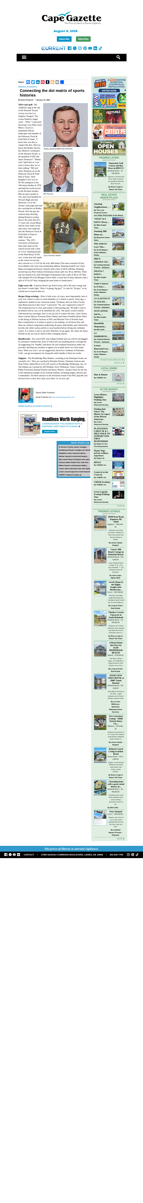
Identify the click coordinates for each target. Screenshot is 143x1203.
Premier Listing (109, 157)
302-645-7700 (116, 855)
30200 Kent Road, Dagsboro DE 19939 (116, 519)
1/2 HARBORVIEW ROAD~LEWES (101, 335)
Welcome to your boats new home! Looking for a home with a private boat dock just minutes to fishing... (116, 534)
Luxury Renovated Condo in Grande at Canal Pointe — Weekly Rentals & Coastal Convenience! (102, 347)
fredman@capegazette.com (63, 397)
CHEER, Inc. (102, 378)
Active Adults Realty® (116, 544)
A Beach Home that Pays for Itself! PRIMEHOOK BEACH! (116, 647)
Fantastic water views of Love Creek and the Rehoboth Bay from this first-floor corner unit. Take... (115, 822)
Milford (110, 655)
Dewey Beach (112, 757)
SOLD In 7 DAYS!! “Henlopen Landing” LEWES (99, 273)
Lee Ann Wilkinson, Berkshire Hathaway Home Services (115, 707)
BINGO (97, 462)
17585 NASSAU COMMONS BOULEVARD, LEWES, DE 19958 (72, 855)
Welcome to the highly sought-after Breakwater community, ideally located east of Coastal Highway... (116, 599)
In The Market (109, 389)
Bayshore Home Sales (102, 238)
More (119, 383)
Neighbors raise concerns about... (72, 453)
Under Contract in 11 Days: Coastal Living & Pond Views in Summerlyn (101, 285)
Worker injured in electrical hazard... (73, 456)
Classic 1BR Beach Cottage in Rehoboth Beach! (116, 552)
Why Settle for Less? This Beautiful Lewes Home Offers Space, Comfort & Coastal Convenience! (102, 245)
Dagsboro (111, 524)
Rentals (118, 363)
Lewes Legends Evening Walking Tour (101, 494)
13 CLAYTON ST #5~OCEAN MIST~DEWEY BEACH (102, 300)
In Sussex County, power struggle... (73, 447)
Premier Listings (109, 511)
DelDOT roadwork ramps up (70, 475)
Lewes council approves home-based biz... (76, 472)
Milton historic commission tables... (73, 465)
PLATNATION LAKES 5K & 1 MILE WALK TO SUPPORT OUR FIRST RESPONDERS (102, 434)
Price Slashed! (115, 811)
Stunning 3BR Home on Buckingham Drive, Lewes (100, 233)
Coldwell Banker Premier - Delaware (102, 266)
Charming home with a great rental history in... (116, 784)
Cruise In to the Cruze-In (101, 473)
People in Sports (27, 87)
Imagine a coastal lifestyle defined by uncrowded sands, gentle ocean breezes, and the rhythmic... (116, 767)
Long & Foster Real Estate (117, 607)
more (119, 506)
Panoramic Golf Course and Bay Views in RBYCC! (116, 165)
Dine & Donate (100, 374)
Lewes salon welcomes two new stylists (75, 468)
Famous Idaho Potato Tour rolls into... (74, 462)
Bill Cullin (101, 329)
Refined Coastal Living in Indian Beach (116, 751)
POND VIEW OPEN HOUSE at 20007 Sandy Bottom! (116, 679)
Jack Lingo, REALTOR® (116, 576)
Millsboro (111, 726)
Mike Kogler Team (100, 226)
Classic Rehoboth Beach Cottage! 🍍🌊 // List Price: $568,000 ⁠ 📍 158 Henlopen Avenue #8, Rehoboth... (115, 567)
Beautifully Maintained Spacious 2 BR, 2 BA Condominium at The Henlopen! (102, 325)
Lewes (110, 592)
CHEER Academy (102, 482)
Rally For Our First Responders (101, 445)
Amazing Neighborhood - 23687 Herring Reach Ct (101, 206)
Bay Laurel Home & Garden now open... (75, 459)
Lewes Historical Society (101, 403)
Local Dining (109, 368)
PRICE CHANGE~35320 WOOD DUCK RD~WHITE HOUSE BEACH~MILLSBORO (102, 261)
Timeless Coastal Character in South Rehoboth (116, 614)
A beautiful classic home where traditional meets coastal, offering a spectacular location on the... (115, 799)
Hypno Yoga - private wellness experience (101, 453)
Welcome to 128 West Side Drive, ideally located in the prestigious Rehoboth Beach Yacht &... (116, 180)
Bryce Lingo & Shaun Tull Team (116, 188)
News (118, 360)
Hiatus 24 (100, 458)
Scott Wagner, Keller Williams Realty (101, 252)
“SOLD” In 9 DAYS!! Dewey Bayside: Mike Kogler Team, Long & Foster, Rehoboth (101, 221)
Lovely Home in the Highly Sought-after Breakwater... (116, 586)
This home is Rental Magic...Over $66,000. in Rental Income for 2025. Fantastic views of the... (116, 662)
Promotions (106, 360)
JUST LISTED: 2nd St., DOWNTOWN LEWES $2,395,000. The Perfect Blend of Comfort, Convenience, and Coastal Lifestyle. (102, 313)
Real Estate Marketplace (109, 196)
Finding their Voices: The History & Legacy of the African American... (102, 414)
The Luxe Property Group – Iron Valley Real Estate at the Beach (108, 212)
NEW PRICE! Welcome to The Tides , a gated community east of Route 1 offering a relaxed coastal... (116, 695)
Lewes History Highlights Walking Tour (100, 397)
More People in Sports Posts (34, 406)
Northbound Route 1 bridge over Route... (75, 450)
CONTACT (29, 855)
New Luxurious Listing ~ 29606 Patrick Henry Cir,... (116, 720)
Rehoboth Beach (113, 171)
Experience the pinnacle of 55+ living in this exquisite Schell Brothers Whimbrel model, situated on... (116, 735)
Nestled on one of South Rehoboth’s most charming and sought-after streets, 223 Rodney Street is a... (116, 629)
